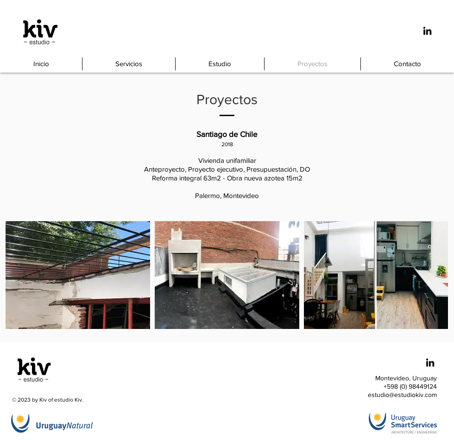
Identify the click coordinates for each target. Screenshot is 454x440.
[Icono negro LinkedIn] (427, 31)
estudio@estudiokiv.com (402, 394)
